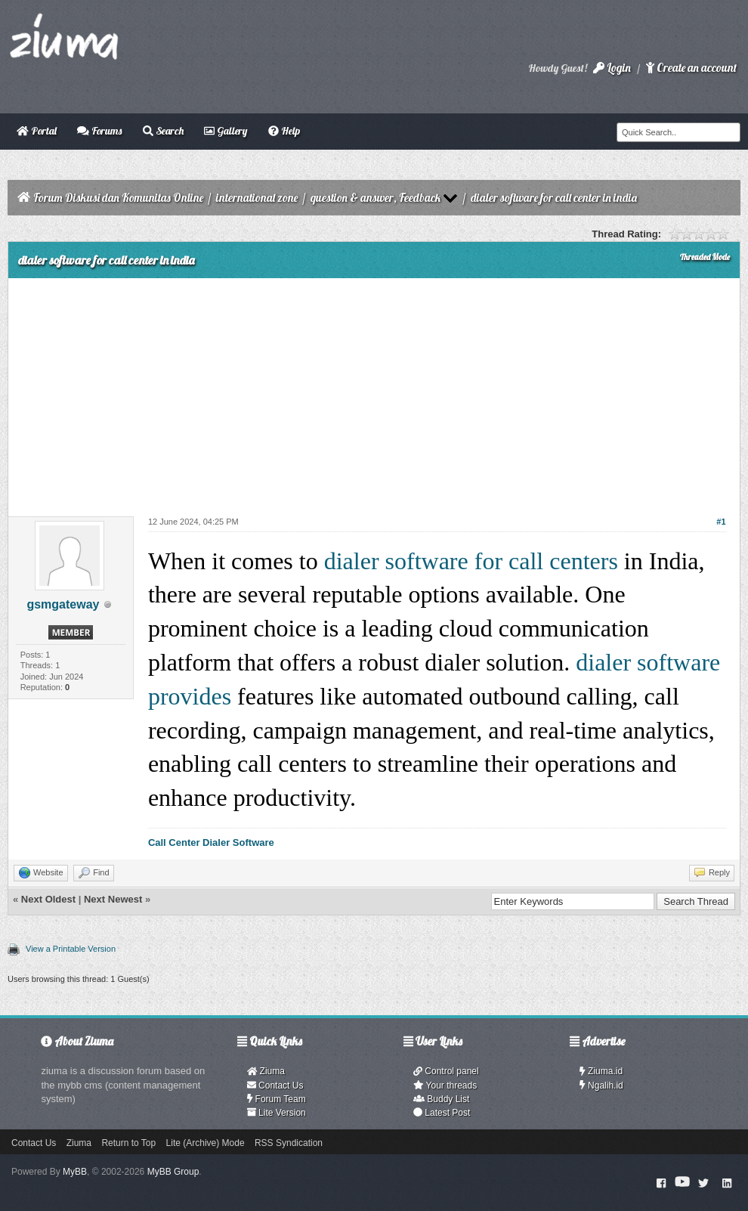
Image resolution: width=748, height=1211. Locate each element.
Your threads (445, 1085)
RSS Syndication (289, 1143)
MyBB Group (173, 1171)
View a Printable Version (71, 948)
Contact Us (275, 1085)
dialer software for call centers (471, 561)
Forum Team (276, 1099)
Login (612, 67)
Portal (37, 131)
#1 (720, 521)
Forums (99, 131)
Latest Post (441, 1112)
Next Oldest (48, 899)
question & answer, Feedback (375, 197)
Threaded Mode (705, 257)
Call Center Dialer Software (211, 842)
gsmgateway (62, 604)
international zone (257, 197)
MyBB (75, 1171)
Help (284, 131)
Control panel (446, 1071)
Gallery (225, 131)
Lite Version (276, 1112)
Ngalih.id (601, 1085)
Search (163, 131)
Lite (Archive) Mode (205, 1143)
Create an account (691, 67)
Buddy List (441, 1099)
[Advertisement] (374, 391)
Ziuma (266, 1071)
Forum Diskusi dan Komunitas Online (118, 197)
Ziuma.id (601, 1071)
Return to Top (128, 1143)
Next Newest (113, 899)
